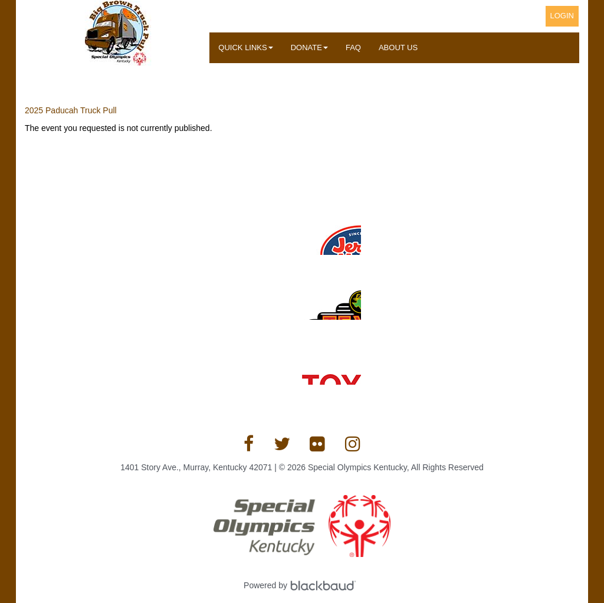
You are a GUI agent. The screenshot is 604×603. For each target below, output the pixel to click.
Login (562, 15)
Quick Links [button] (245, 47)
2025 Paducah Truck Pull (71, 110)
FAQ (353, 47)
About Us (398, 47)
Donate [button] (309, 47)
